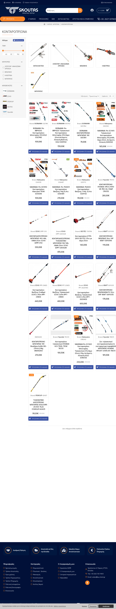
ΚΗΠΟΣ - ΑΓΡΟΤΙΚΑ (53, 24)
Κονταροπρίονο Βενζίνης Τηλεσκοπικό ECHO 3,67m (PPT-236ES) (61, 293)
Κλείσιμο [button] (84, 606)
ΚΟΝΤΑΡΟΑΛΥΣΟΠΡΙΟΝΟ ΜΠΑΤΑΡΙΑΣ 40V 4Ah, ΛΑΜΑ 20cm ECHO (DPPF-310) (38, 239)
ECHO (38, 231)
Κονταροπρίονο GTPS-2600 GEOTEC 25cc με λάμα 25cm (83, 238)
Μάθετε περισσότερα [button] (60, 606)
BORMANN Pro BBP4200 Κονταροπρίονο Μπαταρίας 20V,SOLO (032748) (38, 132)
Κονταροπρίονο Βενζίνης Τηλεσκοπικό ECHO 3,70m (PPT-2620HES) (83, 295)
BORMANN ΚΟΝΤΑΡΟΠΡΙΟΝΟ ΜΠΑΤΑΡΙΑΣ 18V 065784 (83, 134)
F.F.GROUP (39, 395)
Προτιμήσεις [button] (93, 606)
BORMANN (38, 123)
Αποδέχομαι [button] (106, 606)
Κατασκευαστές (7, 85)
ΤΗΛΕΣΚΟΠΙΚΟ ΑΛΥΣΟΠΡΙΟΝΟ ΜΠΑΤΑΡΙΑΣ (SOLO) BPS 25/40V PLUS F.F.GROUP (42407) (38, 404)
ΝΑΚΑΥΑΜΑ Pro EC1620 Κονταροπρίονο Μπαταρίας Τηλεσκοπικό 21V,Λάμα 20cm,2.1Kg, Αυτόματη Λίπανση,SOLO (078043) (83, 351)
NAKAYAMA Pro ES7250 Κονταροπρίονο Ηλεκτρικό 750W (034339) (38, 190)
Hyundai (106, 180)
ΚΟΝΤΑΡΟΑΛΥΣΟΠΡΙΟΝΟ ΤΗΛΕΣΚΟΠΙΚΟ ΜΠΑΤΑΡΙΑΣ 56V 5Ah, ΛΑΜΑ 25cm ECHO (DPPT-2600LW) (61, 243)
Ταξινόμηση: (79, 96)
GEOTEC (83, 231)
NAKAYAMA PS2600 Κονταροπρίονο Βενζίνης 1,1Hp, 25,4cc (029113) (83, 190)
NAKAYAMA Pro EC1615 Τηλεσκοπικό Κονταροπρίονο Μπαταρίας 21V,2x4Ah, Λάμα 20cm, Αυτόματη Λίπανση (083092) (106, 136)
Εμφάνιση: (106, 96)
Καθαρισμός (19, 40)
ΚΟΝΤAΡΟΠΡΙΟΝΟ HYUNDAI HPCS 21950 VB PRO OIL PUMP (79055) (106, 187)
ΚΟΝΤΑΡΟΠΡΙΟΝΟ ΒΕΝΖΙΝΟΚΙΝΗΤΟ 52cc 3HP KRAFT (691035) (106, 292)
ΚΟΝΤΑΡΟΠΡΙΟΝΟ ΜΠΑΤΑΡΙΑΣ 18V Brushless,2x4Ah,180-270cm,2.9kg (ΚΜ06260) (38, 346)
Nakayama (108, 123)
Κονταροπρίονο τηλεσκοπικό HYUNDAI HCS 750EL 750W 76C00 (61, 345)
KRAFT (105, 231)
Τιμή (4, 46)
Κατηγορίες (6, 62)
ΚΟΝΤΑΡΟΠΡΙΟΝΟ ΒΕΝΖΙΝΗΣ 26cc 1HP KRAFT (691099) (105, 238)
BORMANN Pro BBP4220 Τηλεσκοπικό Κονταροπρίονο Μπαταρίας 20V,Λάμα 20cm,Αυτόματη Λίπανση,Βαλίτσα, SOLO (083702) (60, 135)
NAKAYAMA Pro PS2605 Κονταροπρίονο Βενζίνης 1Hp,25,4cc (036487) (61, 190)
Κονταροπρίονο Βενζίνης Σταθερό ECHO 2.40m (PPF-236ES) (38, 293)
